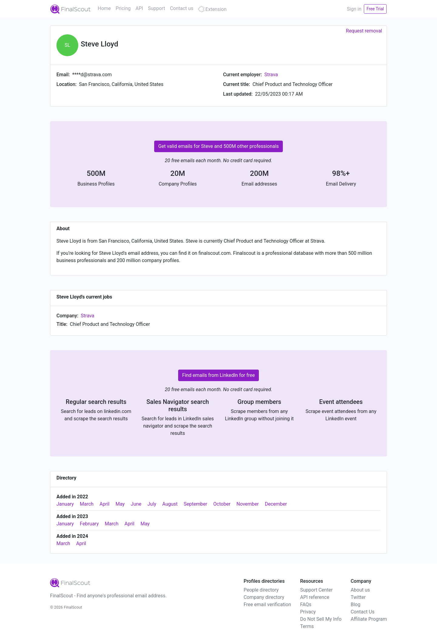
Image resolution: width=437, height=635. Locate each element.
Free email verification (267, 604)
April (105, 504)
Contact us (181, 8)
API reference (314, 597)
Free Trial (375, 8)
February (89, 524)
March (86, 504)
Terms (307, 626)
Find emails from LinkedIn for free (218, 375)
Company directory (264, 597)
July (151, 504)
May (120, 504)
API (139, 8)
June (136, 504)
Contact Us (362, 612)
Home (104, 8)
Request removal (364, 31)
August (170, 504)
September (195, 504)
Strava (271, 74)
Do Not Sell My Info (320, 619)
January (65, 504)
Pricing (123, 8)
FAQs (305, 604)
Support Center (316, 590)
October (221, 504)
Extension (212, 9)
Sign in (354, 9)
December (276, 504)
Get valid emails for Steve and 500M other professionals (218, 146)
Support (156, 8)
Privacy (308, 612)
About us (360, 590)
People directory (261, 590)
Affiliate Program (369, 619)
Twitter (358, 597)
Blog (355, 604)
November (247, 504)
